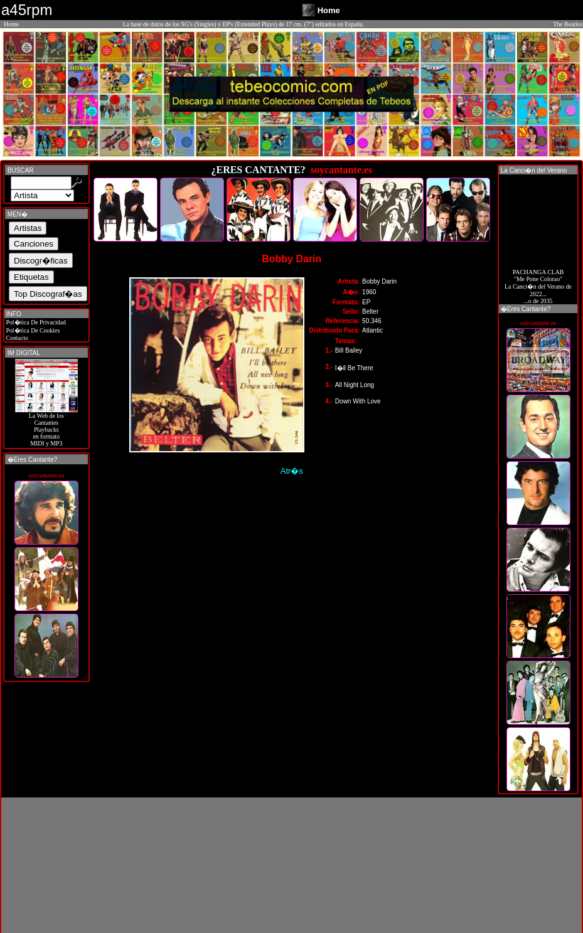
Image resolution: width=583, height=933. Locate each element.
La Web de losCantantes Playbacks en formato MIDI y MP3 (46, 427)
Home (11, 24)
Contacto (16, 337)
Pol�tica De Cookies (32, 330)
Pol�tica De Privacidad (35, 322)
